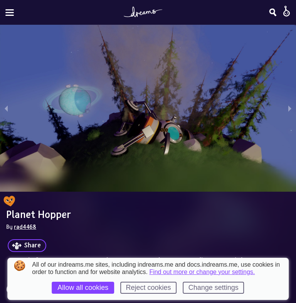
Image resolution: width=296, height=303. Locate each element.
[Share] (27, 245)
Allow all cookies (82, 287)
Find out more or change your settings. (202, 272)
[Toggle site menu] (9, 12)
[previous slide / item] (6, 108)
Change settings (213, 287)
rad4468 (25, 226)
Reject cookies (148, 287)
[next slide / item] (290, 108)
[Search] (273, 12)
